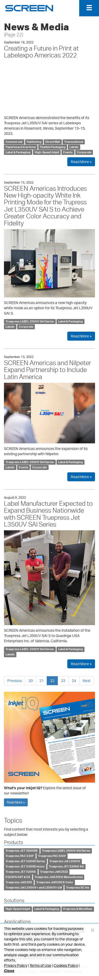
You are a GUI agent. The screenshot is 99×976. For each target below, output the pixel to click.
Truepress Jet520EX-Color (54, 882)
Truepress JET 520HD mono (25, 867)
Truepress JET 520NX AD (66, 867)
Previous (14, 680)
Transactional (73, 142)
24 (74, 680)
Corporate (84, 152)
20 (31, 680)
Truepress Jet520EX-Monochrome (59, 877)
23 (63, 680)
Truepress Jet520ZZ (54, 872)
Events (68, 152)
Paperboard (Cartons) (21, 147)
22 (52, 680)
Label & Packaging (18, 152)
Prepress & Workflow (77, 909)
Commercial (14, 142)
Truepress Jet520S (19, 882)
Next (87, 680)
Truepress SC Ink (77, 888)
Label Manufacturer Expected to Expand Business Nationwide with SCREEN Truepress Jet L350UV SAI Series (48, 513)
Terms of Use (40, 965)
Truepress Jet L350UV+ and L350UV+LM (34, 888)
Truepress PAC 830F (52, 856)
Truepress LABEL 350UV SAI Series (30, 321)
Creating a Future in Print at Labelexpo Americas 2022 (41, 51)
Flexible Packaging (52, 147)
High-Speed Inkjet (47, 152)
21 (41, 680)
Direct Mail (52, 142)
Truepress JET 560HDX (22, 851)
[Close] (92, 930)
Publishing (34, 142)
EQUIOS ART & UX (18, 877)
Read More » (81, 161)
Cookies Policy (66, 965)
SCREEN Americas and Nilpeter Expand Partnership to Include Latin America (47, 370)
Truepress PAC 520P (20, 856)
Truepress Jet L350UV (64, 861)
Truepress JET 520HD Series (25, 861)
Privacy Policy (15, 965)
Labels (73, 147)
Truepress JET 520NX (21, 872)
